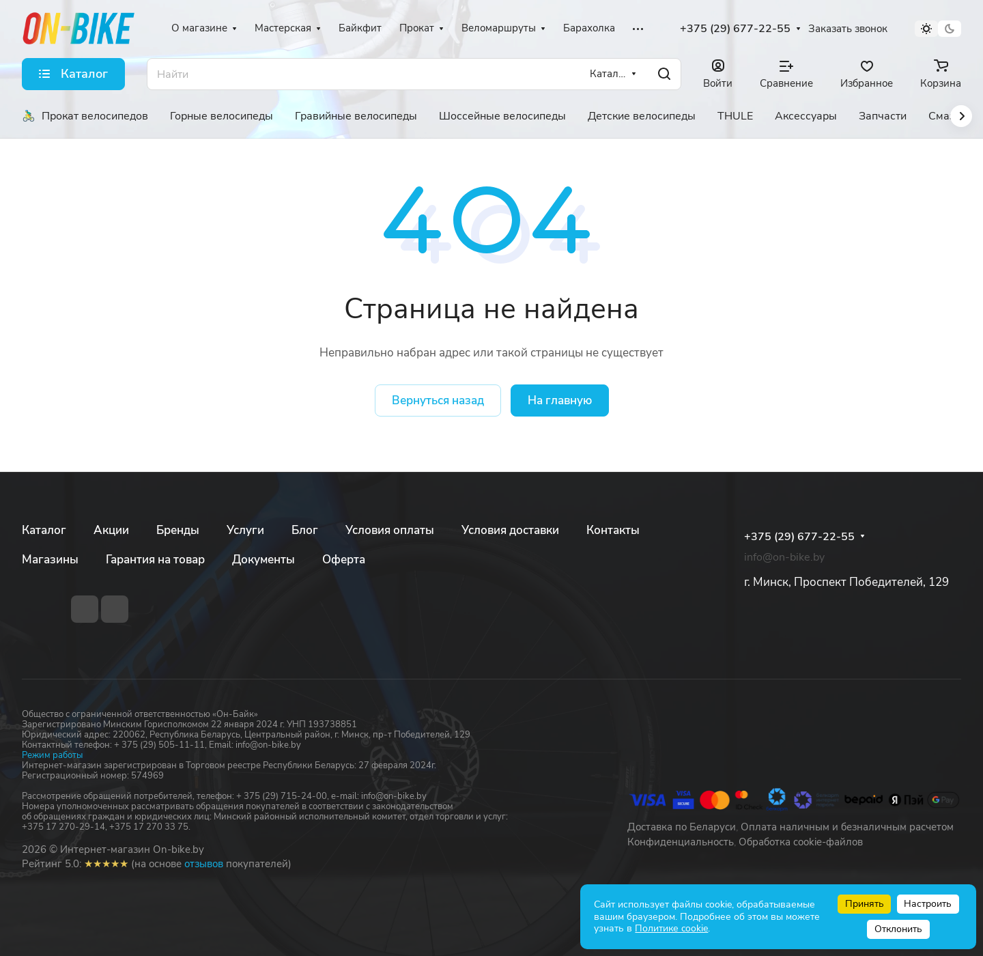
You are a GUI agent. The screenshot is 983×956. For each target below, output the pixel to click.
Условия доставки (510, 530)
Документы (263, 559)
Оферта (343, 559)
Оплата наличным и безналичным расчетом (847, 827)
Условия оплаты (389, 530)
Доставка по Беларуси (681, 827)
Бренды (177, 530)
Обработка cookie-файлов (801, 842)
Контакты (613, 530)
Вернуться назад (438, 400)
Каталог (44, 530)
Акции (111, 530)
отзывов (203, 864)
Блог (304, 530)
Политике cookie (671, 928)
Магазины (50, 559)
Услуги (245, 530)
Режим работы (52, 755)
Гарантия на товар (155, 559)
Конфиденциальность (680, 842)
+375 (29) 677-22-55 (735, 29)
